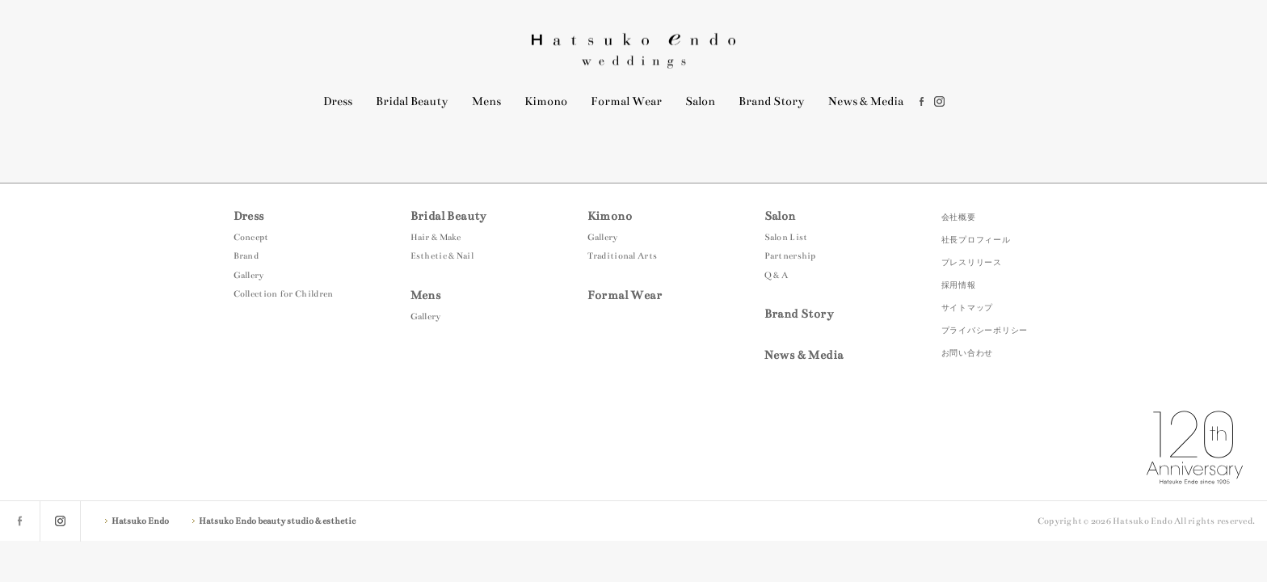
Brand (246, 256)
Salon (700, 101)
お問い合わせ (967, 352)
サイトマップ (967, 307)
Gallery (249, 275)
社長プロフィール (976, 239)
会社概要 (958, 217)
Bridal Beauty (412, 101)
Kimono (545, 101)
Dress (337, 101)
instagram (939, 101)
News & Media (865, 101)
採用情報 (958, 284)
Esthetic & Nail (442, 256)
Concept (251, 237)
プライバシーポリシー (985, 330)
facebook (922, 101)
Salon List (786, 237)
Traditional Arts (622, 256)
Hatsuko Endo (633, 50)
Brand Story (772, 101)
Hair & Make (435, 237)
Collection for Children (284, 294)
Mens (486, 101)
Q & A (776, 275)
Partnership (790, 256)
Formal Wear (626, 101)
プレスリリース (971, 262)
